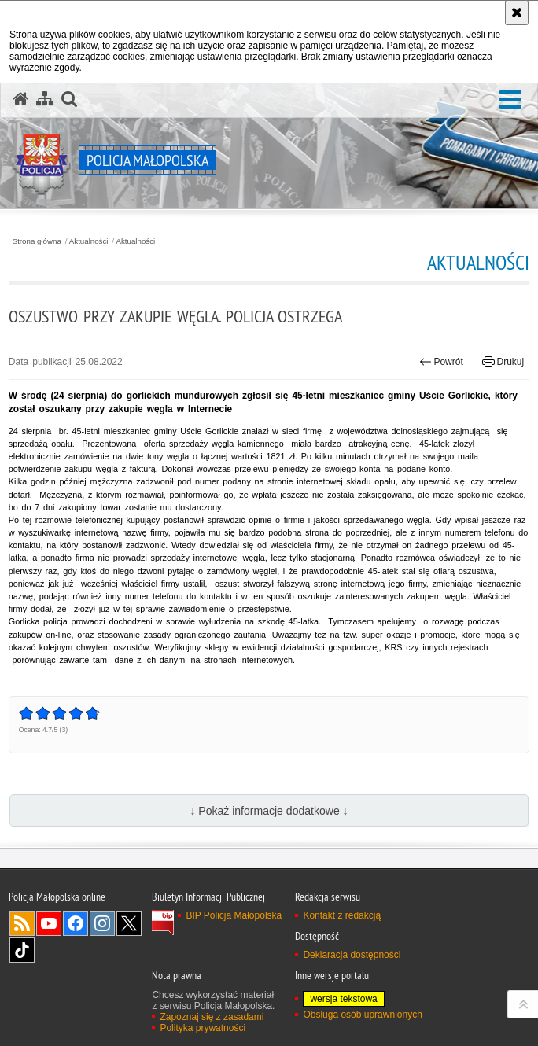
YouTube (48, 923)
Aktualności (89, 241)
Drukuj (503, 361)
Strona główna (37, 241)
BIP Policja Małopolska (234, 915)
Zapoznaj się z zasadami (211, 1016)
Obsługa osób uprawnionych (362, 1014)
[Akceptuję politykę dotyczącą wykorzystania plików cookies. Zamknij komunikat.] (517, 12)
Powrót (441, 361)
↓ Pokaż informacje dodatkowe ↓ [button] (269, 811)
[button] (510, 100)
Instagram (102, 923)
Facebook (75, 923)
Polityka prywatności (202, 1027)
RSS (22, 923)
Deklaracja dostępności (351, 954)
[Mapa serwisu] (44, 99)
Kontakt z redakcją (342, 915)
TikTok (22, 950)
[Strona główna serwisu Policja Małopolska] (20, 99)
